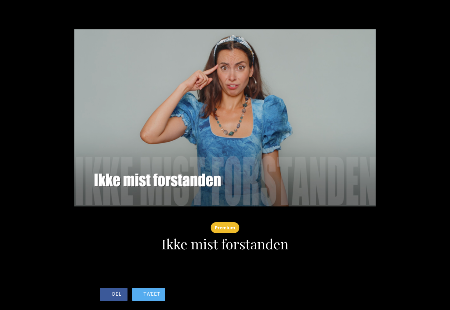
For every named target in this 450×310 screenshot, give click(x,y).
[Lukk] (12, 10)
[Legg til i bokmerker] (327, 294)
